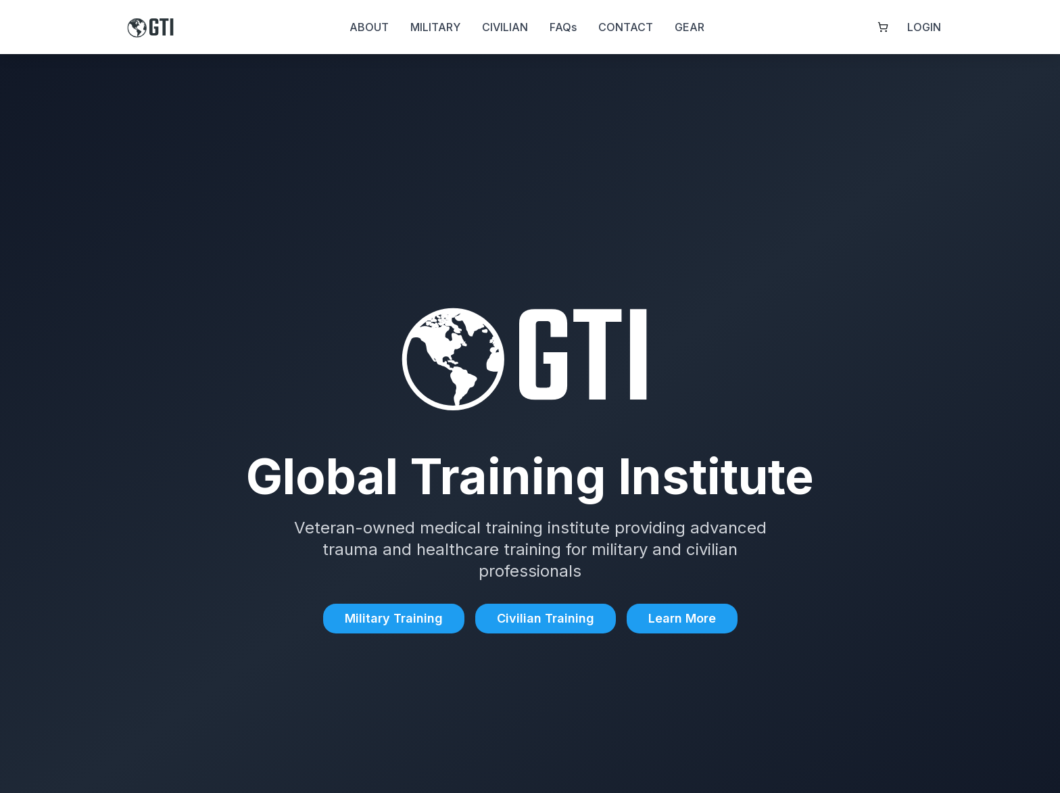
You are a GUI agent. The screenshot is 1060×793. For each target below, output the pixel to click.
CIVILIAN (505, 27)
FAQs (563, 27)
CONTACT (625, 27)
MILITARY (435, 27)
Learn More (682, 618)
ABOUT (369, 27)
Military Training (394, 618)
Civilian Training (545, 618)
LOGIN (924, 27)
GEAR (689, 27)
